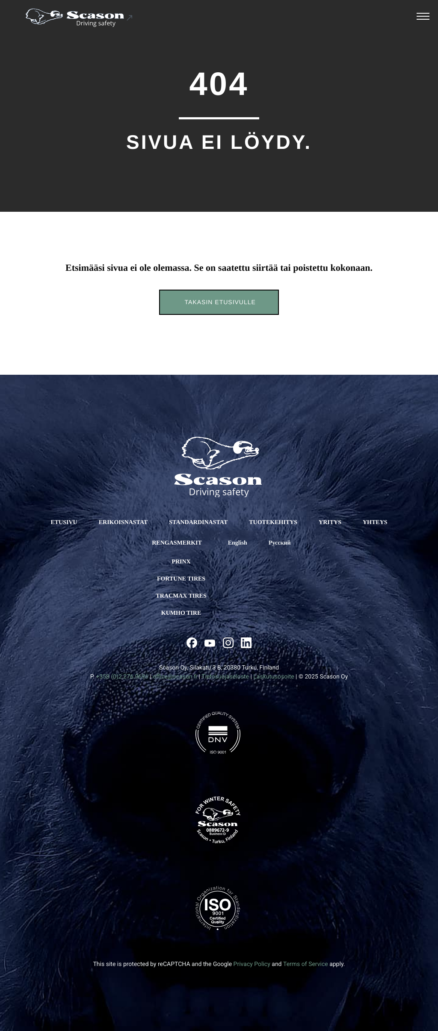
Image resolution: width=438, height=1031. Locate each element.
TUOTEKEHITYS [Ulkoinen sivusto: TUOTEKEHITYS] (273, 522)
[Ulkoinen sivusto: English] (237, 543)
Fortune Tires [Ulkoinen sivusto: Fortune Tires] (181, 579)
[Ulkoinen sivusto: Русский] (280, 543)
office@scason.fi (175, 676)
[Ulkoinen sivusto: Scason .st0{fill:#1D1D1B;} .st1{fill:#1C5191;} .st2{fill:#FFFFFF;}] (79, 18)
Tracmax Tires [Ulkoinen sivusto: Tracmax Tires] (181, 596)
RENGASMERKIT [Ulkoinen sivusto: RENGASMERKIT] (177, 543)
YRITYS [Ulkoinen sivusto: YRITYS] (330, 522)
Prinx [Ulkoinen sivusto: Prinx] (181, 562)
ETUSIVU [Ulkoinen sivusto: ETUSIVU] (63, 522)
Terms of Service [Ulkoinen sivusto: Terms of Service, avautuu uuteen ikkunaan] (305, 964)
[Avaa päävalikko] (423, 17)
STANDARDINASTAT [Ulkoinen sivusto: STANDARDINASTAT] (198, 522)
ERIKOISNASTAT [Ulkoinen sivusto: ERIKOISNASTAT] (123, 522)
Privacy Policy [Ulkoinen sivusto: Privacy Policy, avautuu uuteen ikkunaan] (252, 964)
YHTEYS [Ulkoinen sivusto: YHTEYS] (375, 522)
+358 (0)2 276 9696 (122, 676)
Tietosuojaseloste (225, 676)
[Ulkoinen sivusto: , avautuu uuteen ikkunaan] (191, 642)
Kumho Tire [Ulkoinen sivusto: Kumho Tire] (181, 613)
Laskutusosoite (273, 676)
